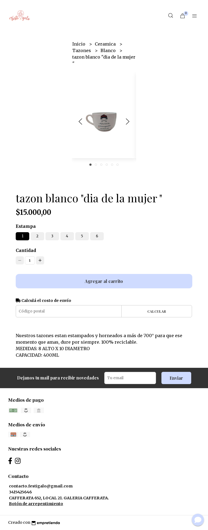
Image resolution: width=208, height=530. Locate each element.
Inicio (79, 44)
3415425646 (20, 492)
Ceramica (106, 44)
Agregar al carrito (104, 281)
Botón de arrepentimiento (36, 503)
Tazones (82, 50)
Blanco (108, 50)
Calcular (156, 311)
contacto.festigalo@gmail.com (41, 486)
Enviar (176, 378)
